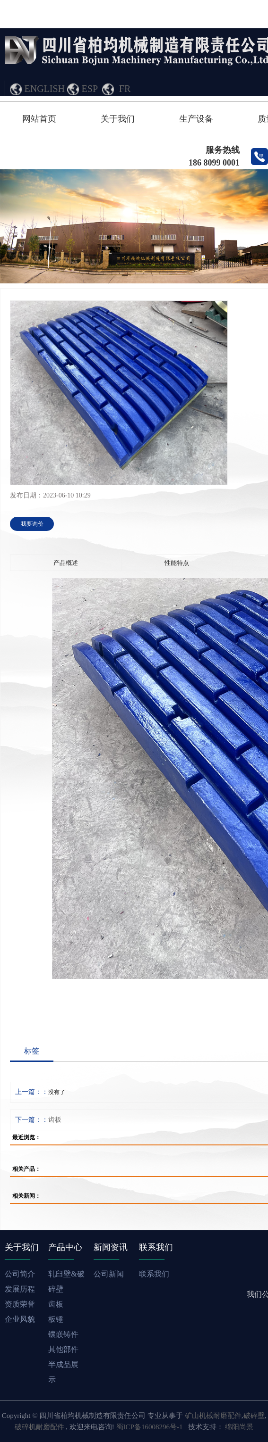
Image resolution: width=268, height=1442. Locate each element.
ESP (90, 88)
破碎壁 (254, 1415)
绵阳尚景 (239, 1427)
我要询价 (32, 524)
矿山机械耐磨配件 (213, 1415)
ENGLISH (45, 88)
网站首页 (39, 119)
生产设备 (196, 119)
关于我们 (118, 119)
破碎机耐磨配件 (39, 1427)
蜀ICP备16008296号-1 (149, 1427)
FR (124, 88)
